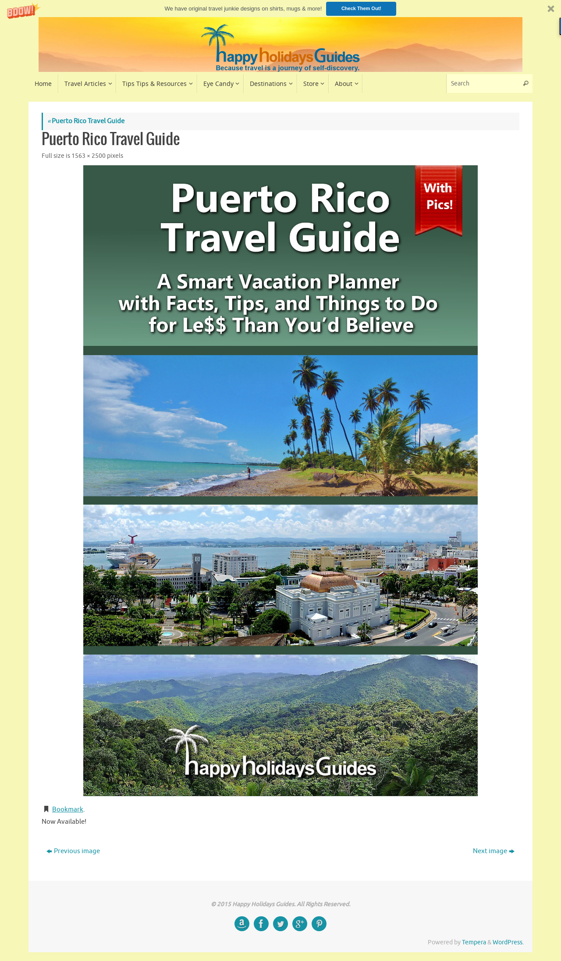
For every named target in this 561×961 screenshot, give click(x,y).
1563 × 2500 (88, 156)
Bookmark (67, 809)
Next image (494, 851)
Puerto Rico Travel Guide (85, 121)
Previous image (73, 851)
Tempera (474, 942)
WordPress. (508, 942)
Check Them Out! (361, 8)
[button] (280, 8)
